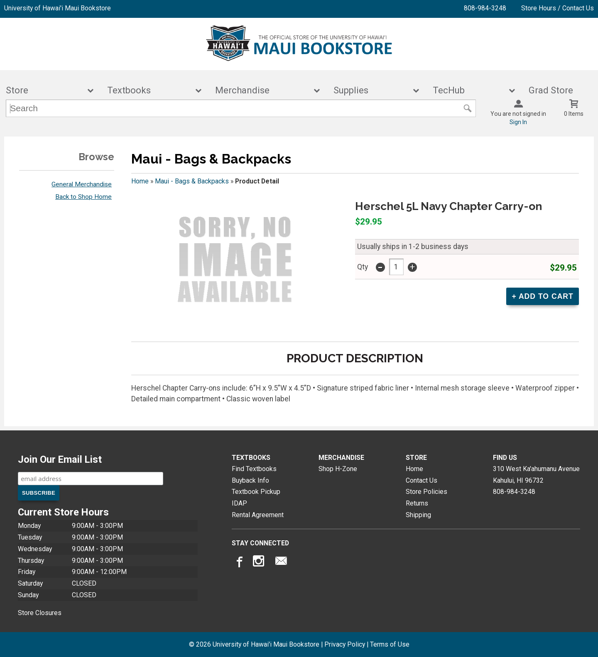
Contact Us (421, 480)
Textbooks (148, 90)
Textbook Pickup (256, 492)
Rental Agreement (258, 515)
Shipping (418, 515)
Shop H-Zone (338, 469)
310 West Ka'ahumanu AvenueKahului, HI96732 (536, 474)
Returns (417, 503)
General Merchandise (81, 184)
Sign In (518, 122)
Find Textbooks (254, 469)
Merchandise (262, 90)
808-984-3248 (485, 8)
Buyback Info (250, 480)
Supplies (370, 90)
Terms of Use (389, 644)
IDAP (239, 503)
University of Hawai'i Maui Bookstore (57, 8)
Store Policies (426, 492)
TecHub (468, 90)
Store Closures (39, 613)
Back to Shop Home (83, 196)
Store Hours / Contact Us (557, 8)
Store (44, 90)
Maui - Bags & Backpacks (192, 181)
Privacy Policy (344, 644)
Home (140, 181)
